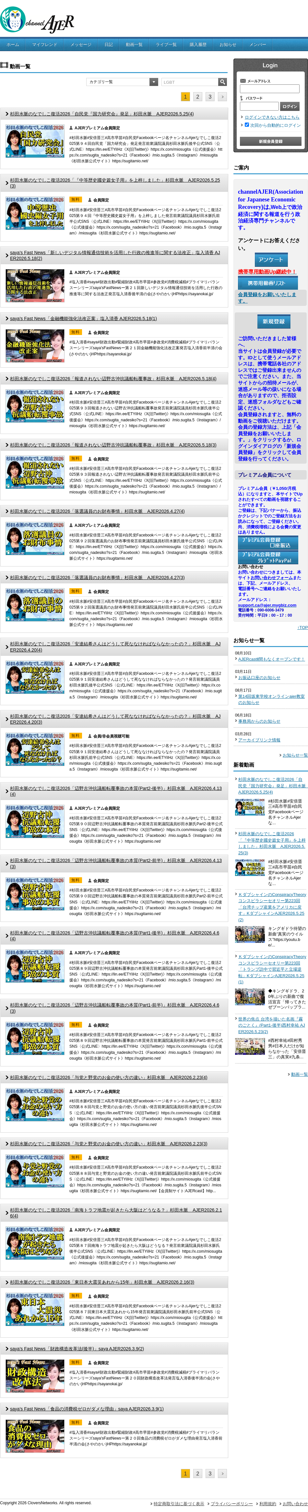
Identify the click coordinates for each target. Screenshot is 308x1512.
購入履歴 (198, 44)
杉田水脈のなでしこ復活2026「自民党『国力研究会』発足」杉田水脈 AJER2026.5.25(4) (102, 113)
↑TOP (302, 627)
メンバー (257, 44)
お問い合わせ (295, 1503)
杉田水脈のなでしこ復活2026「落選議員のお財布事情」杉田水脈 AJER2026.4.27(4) (97, 511)
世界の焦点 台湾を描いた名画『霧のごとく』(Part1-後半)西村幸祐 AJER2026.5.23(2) (271, 1025)
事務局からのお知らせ (259, 721)
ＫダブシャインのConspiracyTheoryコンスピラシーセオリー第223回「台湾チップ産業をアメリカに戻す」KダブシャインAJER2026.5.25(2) (272, 907)
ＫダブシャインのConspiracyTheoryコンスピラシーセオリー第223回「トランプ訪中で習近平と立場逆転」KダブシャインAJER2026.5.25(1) (272, 969)
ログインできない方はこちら (272, 117)
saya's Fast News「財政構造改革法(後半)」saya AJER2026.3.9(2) (77, 1348)
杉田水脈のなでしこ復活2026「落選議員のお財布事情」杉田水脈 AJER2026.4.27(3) (97, 577)
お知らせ (227, 44)
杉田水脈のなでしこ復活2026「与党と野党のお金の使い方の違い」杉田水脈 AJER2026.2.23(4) (108, 1077)
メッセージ (80, 44)
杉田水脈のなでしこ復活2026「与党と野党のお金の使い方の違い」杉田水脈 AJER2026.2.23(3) (108, 1143)
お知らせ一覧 (295, 755)
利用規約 (267, 1503)
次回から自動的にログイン (275, 125)
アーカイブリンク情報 (259, 740)
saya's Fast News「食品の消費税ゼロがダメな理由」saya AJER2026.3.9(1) (87, 1408)
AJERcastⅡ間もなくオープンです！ (271, 659)
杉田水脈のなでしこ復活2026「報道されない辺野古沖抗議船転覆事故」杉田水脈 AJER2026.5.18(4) (113, 378)
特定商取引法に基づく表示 (179, 1503)
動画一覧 (134, 44)
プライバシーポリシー (232, 1503)
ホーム (12, 44)
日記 (108, 44)
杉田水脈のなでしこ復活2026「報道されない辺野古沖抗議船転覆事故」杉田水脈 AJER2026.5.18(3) (113, 445)
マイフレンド (44, 44)
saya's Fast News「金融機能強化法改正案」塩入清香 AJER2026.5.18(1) (83, 318)
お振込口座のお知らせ (259, 677)
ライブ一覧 (166, 44)
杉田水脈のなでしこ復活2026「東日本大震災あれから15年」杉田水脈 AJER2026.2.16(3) (102, 1282)
